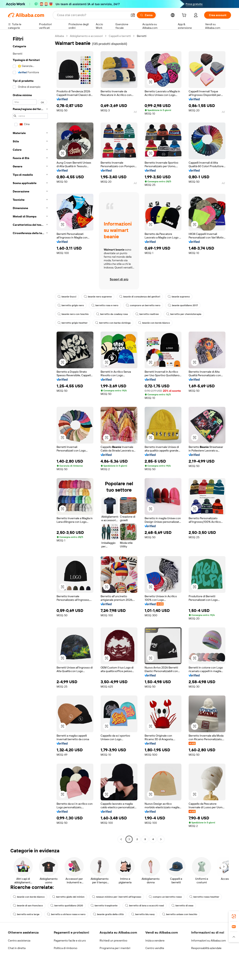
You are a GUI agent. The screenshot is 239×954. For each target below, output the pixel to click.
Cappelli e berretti (120, 36)
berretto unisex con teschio (179, 914)
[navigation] (30, 438)
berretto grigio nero (71, 305)
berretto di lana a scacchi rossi (144, 905)
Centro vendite (154, 948)
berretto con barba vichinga (113, 322)
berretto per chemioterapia (183, 314)
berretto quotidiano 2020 (66, 905)
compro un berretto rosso (165, 896)
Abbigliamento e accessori (86, 36)
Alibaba (59, 36)
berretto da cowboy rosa (112, 314)
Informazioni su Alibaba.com (208, 940)
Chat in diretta (16, 948)
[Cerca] (146, 15)
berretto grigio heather (73, 322)
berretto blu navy (143, 914)
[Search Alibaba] (92, 15)
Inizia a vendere (155, 940)
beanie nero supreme (98, 296)
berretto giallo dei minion (68, 896)
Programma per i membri (115, 948)
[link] (234, 916)
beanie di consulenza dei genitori (139, 296)
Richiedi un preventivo (113, 940)
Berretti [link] (141, 36)
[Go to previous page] (121, 839)
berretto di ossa (182, 905)
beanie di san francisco (28, 905)
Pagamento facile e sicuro (70, 940)
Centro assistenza (19, 940)
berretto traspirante (104, 905)
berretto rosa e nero (104, 305)
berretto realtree (147, 314)
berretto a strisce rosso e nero (66, 914)
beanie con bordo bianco (154, 322)
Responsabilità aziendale (206, 948)
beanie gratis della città (108, 914)
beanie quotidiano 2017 (183, 305)
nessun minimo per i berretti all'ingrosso (116, 896)
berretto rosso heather (204, 896)
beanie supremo (179, 296)
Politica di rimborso (65, 948)
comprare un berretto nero (143, 305)
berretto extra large (26, 914)
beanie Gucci (67, 296)
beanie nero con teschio (73, 314)
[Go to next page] (161, 839)
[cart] (185, 15)
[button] (132, 15)
